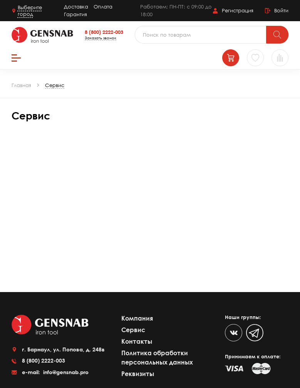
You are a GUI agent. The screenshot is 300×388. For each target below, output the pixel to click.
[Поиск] (277, 35)
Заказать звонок (100, 37)
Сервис (133, 330)
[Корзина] (230, 57)
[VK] (233, 332)
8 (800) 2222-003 (104, 32)
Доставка (76, 6)
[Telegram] (254, 332)
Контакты (136, 341)
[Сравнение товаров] (280, 57)
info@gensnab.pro (65, 372)
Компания (137, 318)
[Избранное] (255, 57)
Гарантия (75, 14)
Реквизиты (137, 374)
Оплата (103, 6)
